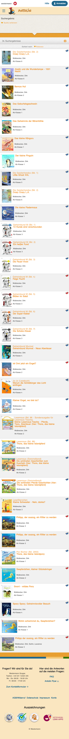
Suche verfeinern (10, 23)
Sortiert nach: (27, 47)
